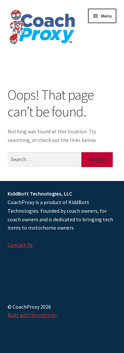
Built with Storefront (32, 315)
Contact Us (20, 245)
